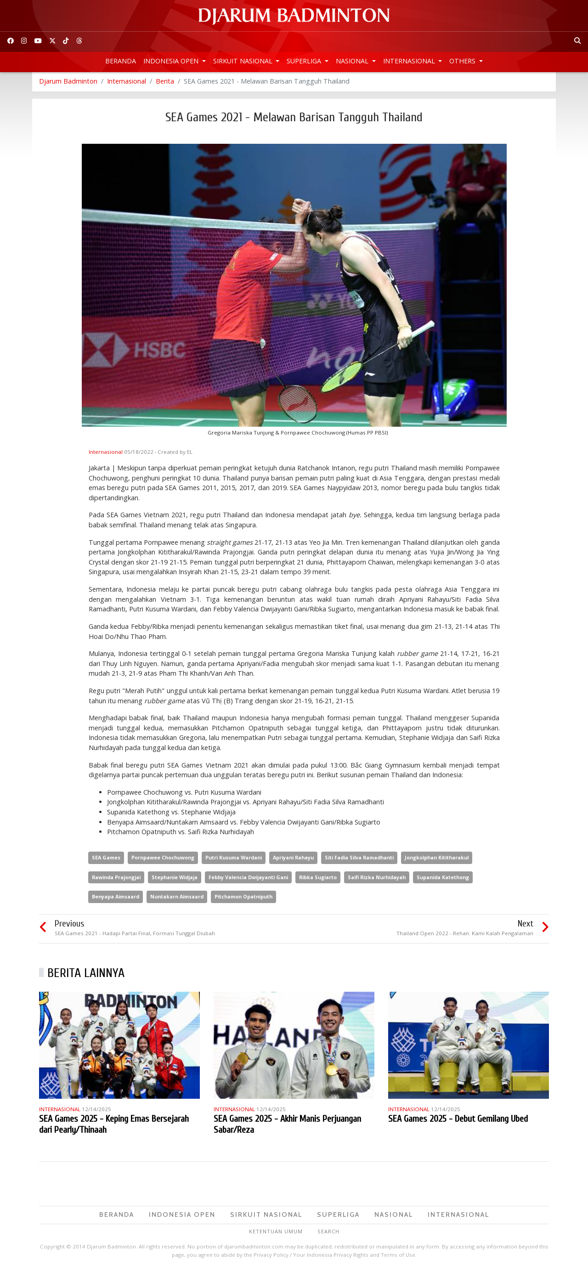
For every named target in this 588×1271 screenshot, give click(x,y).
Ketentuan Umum (276, 1232)
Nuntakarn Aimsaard (177, 898)
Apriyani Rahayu (293, 858)
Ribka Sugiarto (318, 878)
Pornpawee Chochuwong (162, 858)
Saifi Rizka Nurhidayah (377, 878)
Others (463, 60)
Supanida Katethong (443, 878)
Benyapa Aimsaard (115, 898)
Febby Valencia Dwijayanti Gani (248, 878)
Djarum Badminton (68, 82)
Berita (165, 82)
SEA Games (106, 858)
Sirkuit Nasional (243, 60)
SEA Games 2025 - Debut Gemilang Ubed (458, 1120)
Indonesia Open (171, 60)
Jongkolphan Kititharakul (437, 858)
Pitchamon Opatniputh (243, 898)
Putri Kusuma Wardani (233, 858)
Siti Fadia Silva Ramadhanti (359, 858)
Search (328, 1232)
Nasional (353, 60)
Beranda (120, 60)
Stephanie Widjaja (175, 878)
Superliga (305, 60)
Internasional (410, 60)
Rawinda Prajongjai (116, 878)
